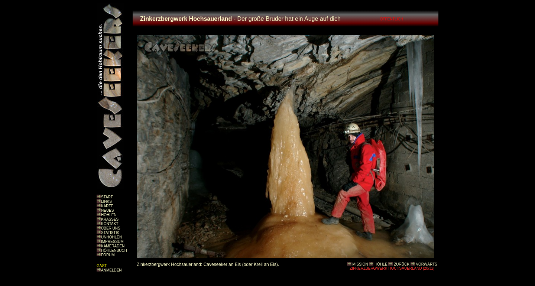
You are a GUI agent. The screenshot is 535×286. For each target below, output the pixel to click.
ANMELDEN (111, 270)
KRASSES (110, 219)
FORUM (108, 255)
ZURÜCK (401, 264)
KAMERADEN (112, 246)
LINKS (106, 201)
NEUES (107, 210)
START (107, 197)
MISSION (360, 264)
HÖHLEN (109, 215)
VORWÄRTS (426, 264)
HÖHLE (380, 264)
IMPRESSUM (112, 242)
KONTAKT (109, 224)
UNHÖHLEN (111, 237)
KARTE (107, 206)
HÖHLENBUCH (114, 250)
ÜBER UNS (110, 228)
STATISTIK (110, 233)
